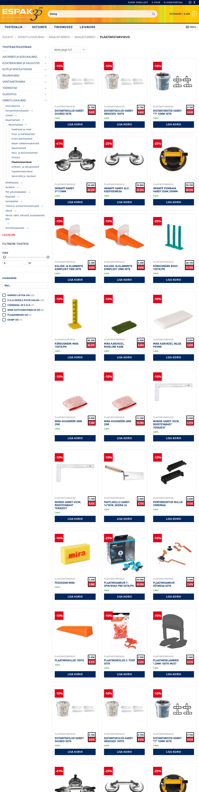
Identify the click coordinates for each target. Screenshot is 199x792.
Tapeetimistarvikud (22, 171)
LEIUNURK (87, 27)
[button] (183, 13)
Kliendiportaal (173, 2)
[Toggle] (45, 57)
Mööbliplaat (11, 182)
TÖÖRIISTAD (9, 88)
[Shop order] (69, 50)
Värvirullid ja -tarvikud (24, 176)
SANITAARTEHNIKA (13, 81)
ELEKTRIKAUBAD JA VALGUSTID (21, 63)
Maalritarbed (59, 37)
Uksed (8, 210)
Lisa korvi (75, 124)
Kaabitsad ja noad (21, 129)
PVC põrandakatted (15, 191)
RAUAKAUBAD (11, 75)
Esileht (7, 37)
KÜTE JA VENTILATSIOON (17, 69)
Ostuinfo (39, 27)
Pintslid (16, 157)
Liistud (9, 115)
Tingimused (63, 27)
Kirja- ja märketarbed (23, 134)
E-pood (156, 2)
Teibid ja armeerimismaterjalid (22, 205)
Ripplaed (10, 196)
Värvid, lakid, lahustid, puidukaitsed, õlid (25, 217)
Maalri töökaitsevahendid (25, 143)
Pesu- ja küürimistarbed (25, 152)
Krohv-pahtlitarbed (22, 138)
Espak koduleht (138, 2)
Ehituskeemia (12, 105)
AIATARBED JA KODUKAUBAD (19, 57)
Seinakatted (11, 201)
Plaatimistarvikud (21, 162)
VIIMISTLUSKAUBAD (31, 37)
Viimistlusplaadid (14, 227)
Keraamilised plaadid (17, 110)
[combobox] (102, 14)
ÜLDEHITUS (9, 94)
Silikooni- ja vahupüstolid (25, 166)
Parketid (9, 187)
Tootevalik (15, 27)
